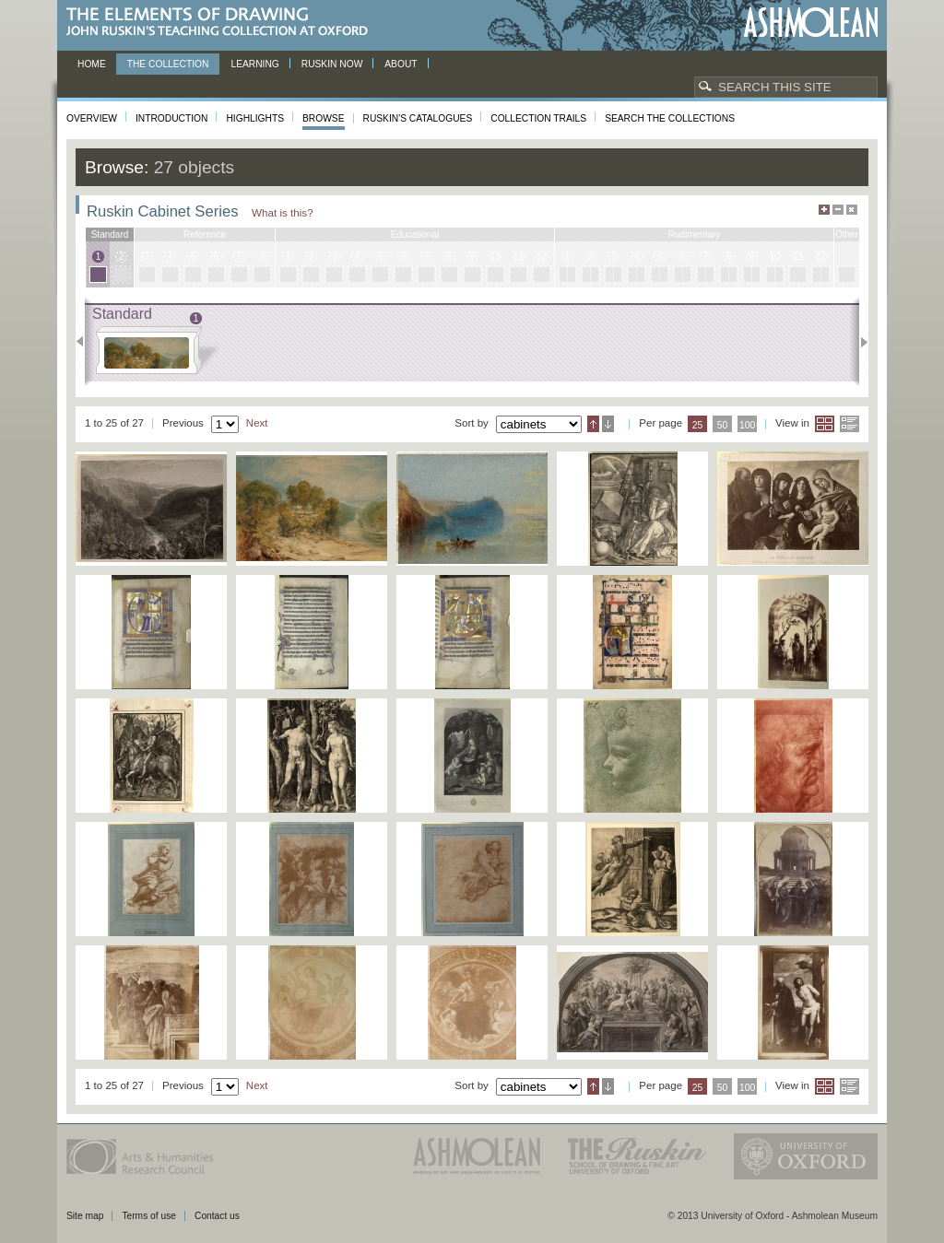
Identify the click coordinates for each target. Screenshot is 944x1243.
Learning (254, 64)
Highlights (255, 118)
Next (858, 342)
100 (747, 425)
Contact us (217, 1216)
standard (110, 234)
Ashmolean (811, 22)
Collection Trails (538, 118)
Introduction (171, 118)
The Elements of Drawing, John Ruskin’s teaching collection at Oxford (222, 22)
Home (91, 64)
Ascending (593, 424)
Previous (85, 342)
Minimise (838, 210)
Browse (323, 118)
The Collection (168, 64)
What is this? (282, 212)
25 (697, 425)
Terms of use (149, 1216)
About (400, 64)
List (849, 424)
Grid (824, 424)
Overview (91, 118)
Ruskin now (332, 64)
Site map (84, 1216)
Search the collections (670, 118)
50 (722, 425)
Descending (608, 424)
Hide (851, 210)
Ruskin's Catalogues (418, 118)
